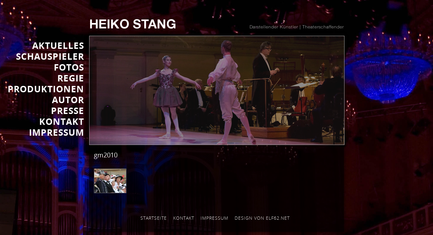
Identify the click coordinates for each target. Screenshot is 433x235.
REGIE (70, 77)
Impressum (214, 218)
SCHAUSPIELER (50, 56)
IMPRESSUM (56, 132)
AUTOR (68, 99)
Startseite (153, 218)
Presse (67, 110)
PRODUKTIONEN (46, 88)
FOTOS (69, 67)
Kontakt (183, 218)
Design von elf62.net (262, 218)
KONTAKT (61, 121)
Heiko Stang (132, 25)
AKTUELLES (58, 45)
